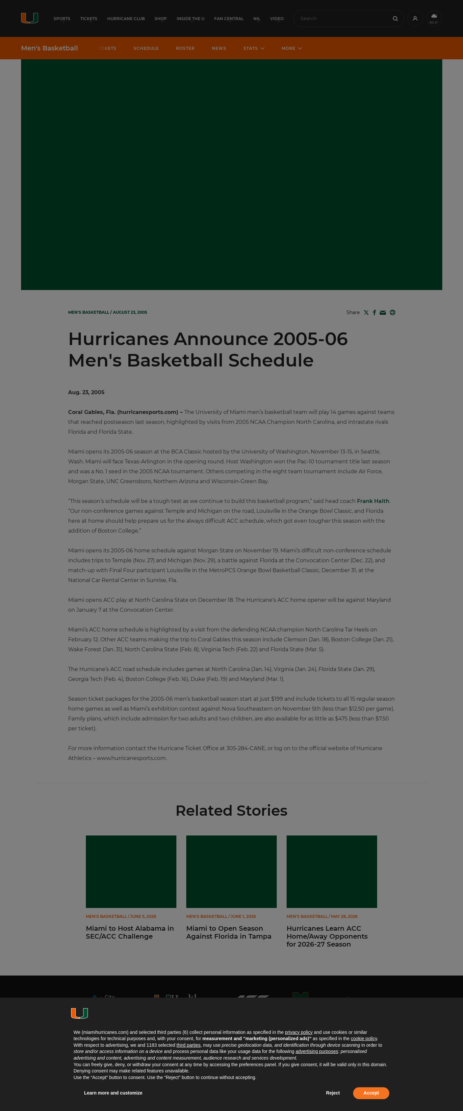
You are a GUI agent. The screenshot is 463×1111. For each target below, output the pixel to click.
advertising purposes (317, 1051)
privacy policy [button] (299, 1032)
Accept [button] (371, 1093)
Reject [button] (333, 1093)
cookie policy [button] (364, 1038)
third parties (188, 1045)
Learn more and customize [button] (113, 1093)
